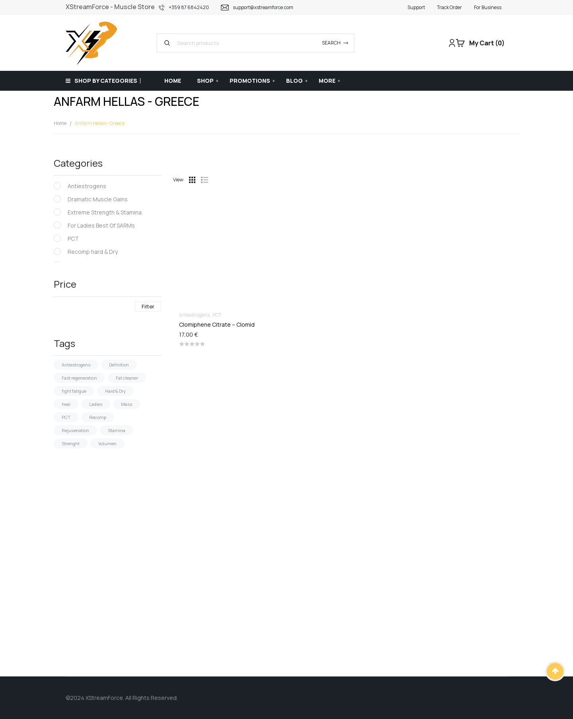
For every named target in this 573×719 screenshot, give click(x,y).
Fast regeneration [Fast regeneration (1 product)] (79, 378)
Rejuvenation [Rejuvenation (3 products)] (75, 430)
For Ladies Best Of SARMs (101, 225)
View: (178, 179)
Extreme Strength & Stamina (105, 212)
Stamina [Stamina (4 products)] (116, 430)
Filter (148, 306)
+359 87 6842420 (189, 7)
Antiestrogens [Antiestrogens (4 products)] (76, 365)
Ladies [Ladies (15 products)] (95, 404)
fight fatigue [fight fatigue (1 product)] (74, 391)
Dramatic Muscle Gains (98, 199)
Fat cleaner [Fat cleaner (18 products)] (127, 378)
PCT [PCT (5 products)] (66, 417)
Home (60, 123)
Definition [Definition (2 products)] (119, 365)
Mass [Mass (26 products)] (126, 404)
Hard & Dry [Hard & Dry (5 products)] (115, 391)
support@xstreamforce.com (263, 7)
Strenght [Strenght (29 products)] (71, 443)
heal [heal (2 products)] (66, 404)
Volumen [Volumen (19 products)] (107, 443)
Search (331, 42)
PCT (73, 238)
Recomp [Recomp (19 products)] (97, 417)
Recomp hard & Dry (93, 251)
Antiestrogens (87, 186)
